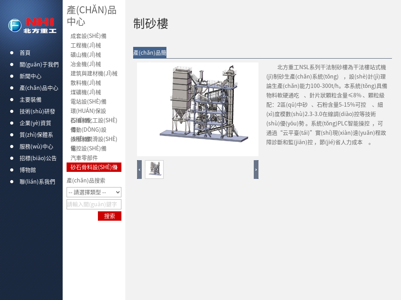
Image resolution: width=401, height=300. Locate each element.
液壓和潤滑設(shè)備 (93, 140)
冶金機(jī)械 (85, 64)
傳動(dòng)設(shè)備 (88, 130)
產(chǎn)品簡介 (149, 54)
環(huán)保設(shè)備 (88, 112)
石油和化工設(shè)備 (93, 121)
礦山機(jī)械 (85, 54)
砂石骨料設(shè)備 (93, 167)
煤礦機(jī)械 (85, 92)
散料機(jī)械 (85, 83)
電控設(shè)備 (88, 148)
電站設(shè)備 (88, 101)
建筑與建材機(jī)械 (93, 73)
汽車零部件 (84, 158)
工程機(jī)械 (85, 45)
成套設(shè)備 (88, 36)
